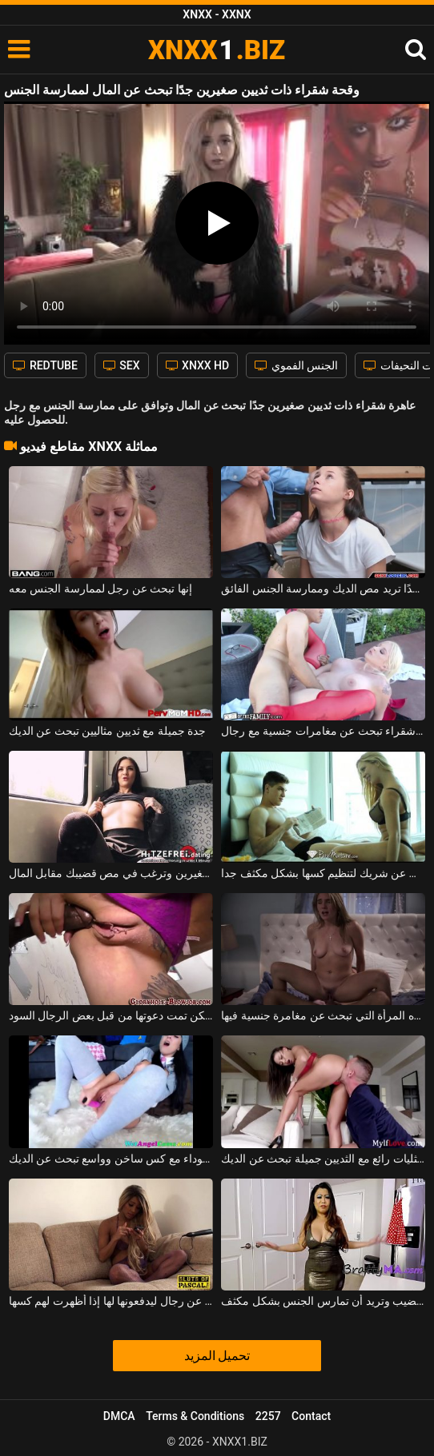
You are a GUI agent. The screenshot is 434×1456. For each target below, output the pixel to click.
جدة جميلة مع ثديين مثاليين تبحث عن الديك (107, 730)
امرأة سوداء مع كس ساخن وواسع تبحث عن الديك (111, 1158)
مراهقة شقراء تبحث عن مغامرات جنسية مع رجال (323, 730)
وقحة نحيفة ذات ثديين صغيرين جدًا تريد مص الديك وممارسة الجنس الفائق (323, 588)
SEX (121, 365)
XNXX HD (198, 365)
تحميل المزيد (217, 1355)
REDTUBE (45, 365)
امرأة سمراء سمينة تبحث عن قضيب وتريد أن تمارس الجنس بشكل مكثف (323, 1300)
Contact (311, 1416)
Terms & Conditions (195, 1416)
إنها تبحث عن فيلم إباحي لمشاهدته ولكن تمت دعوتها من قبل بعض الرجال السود (111, 1015)
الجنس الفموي (296, 365)
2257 (268, 1416)
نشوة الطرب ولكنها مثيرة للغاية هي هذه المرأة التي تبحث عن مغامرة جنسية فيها (323, 1015)
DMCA (119, 1416)
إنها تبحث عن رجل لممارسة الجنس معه (100, 588)
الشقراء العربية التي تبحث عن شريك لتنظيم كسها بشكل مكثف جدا (323, 873)
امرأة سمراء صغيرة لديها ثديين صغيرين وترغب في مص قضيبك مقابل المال (111, 873)
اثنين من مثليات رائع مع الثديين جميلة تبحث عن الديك (323, 1158)
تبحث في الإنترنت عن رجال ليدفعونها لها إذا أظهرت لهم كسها (111, 1300)
